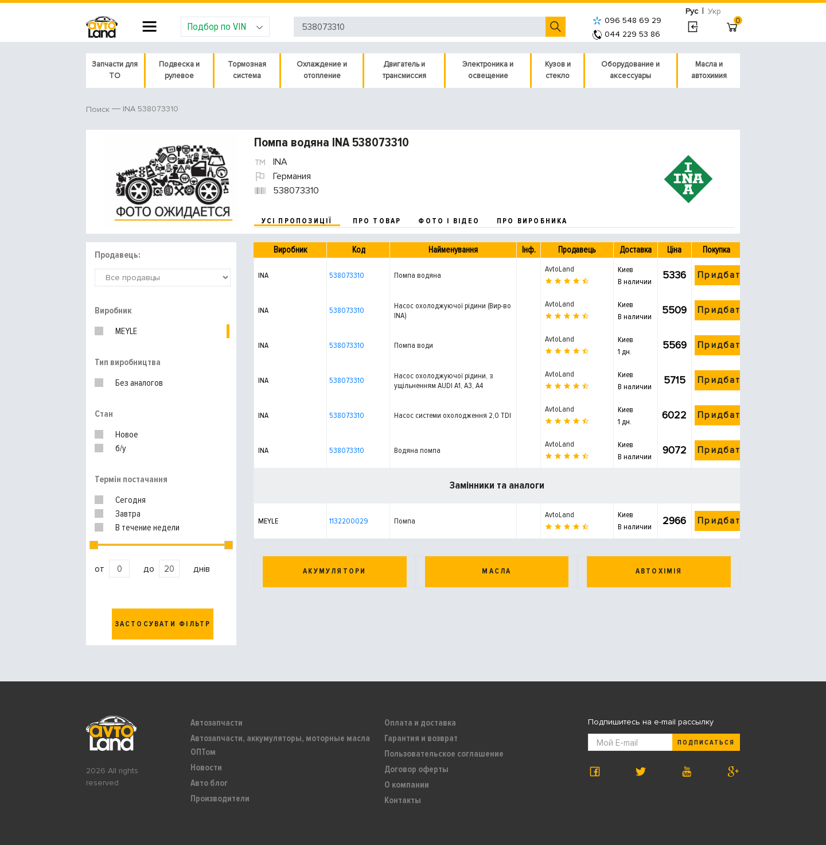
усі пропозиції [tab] (297, 221)
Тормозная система (247, 70)
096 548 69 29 (627, 20)
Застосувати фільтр (163, 624)
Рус (691, 11)
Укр (714, 11)
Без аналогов (139, 383)
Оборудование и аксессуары (630, 70)
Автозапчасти (216, 723)
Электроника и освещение (487, 70)
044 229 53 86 (626, 34)
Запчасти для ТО (115, 70)
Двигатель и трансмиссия (404, 70)
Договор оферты (416, 769)
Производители (220, 798)
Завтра (128, 514)
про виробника (532, 221)
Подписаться (706, 742)
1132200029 (348, 521)
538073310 (346, 275)
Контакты (402, 800)
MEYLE (126, 331)
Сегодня (130, 500)
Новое (126, 434)
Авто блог (209, 783)
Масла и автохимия (709, 70)
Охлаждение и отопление (322, 70)
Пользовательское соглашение (444, 754)
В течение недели (147, 527)
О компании (406, 785)
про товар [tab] (377, 221)
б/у (120, 448)
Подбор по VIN (225, 26)
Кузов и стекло (558, 70)
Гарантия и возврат (421, 738)
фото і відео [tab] (449, 221)
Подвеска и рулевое (179, 70)
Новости (206, 767)
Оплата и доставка (420, 723)
